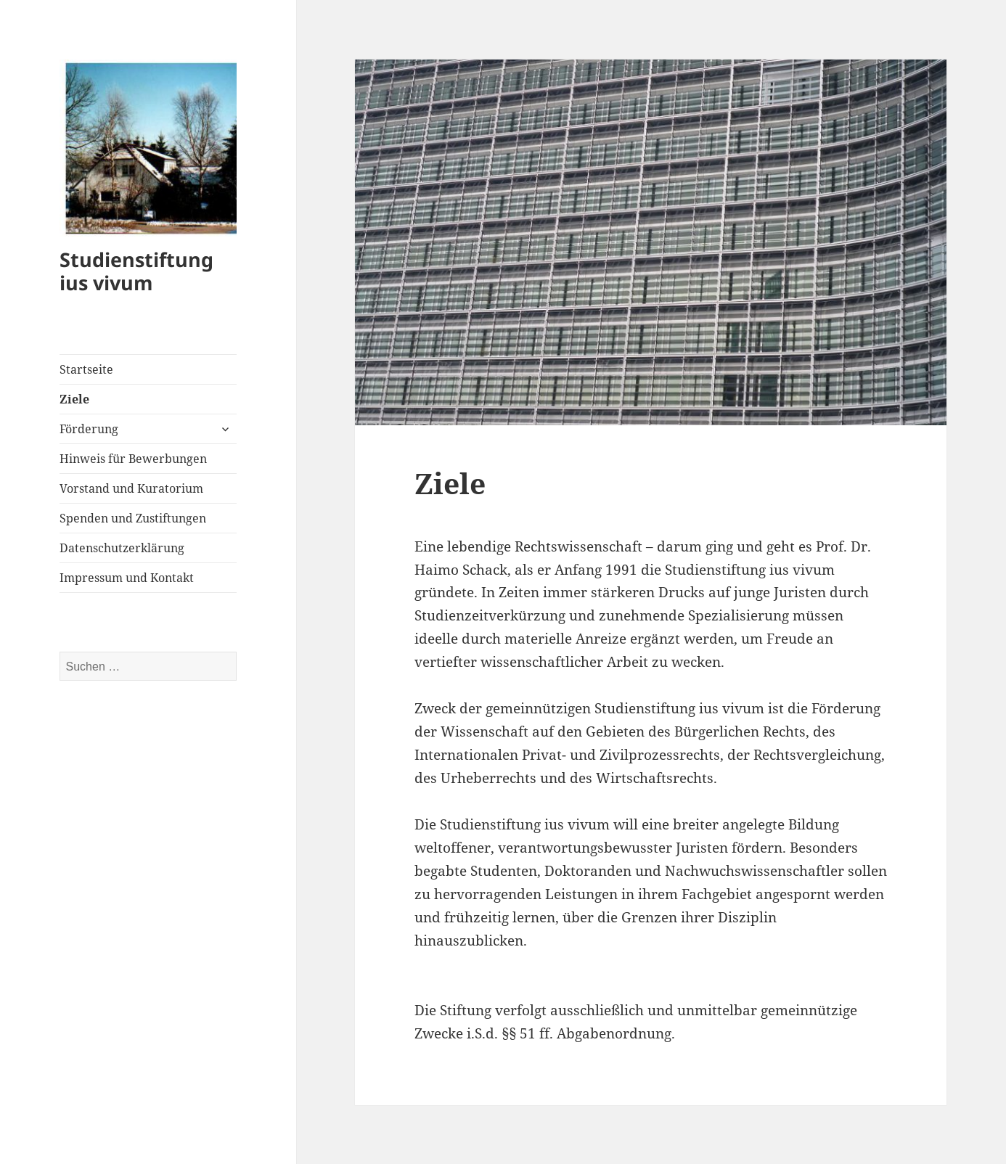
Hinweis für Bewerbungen (133, 459)
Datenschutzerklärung (122, 548)
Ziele (74, 399)
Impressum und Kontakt (127, 578)
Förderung (89, 429)
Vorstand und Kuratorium (131, 488)
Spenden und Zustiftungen (133, 518)
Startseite (86, 369)
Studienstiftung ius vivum (136, 271)
